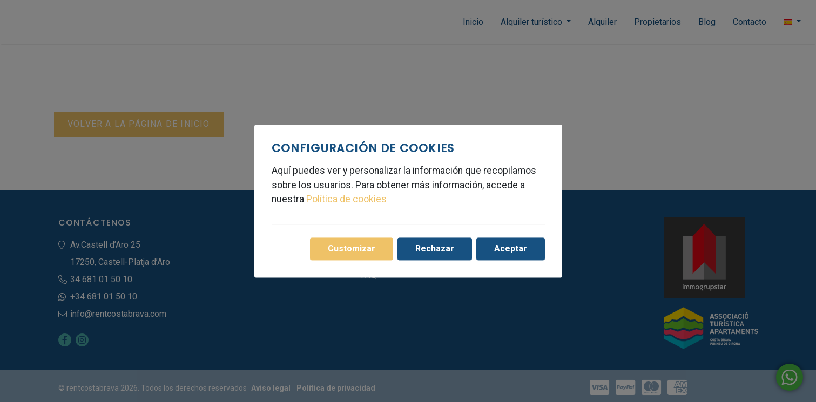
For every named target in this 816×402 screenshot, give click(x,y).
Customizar (351, 248)
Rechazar (434, 248)
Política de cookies (346, 199)
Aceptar (510, 248)
